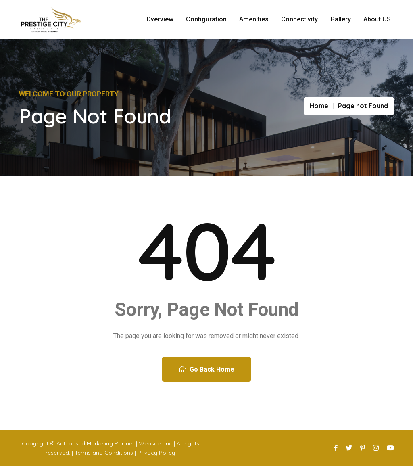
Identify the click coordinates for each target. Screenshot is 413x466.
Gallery (340, 19)
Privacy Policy (156, 452)
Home (319, 106)
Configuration (206, 19)
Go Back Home (206, 369)
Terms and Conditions (104, 452)
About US (377, 19)
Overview (159, 19)
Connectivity (299, 19)
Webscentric (155, 443)
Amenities (254, 19)
